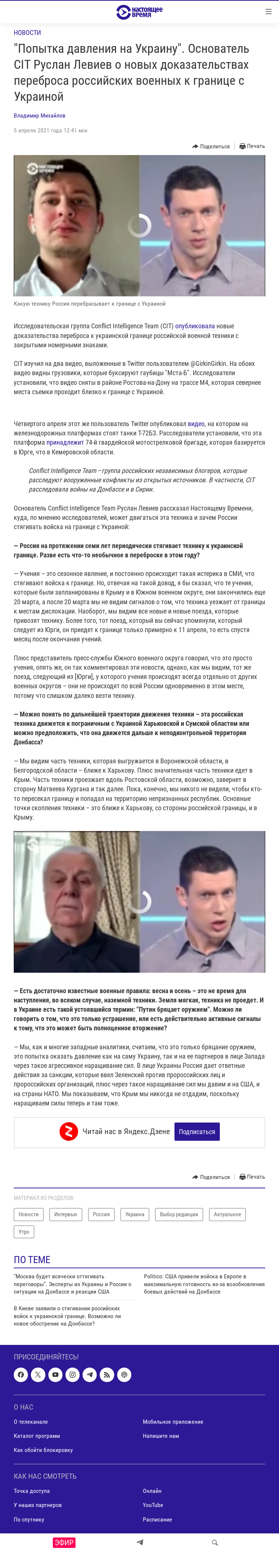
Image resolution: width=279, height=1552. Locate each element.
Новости (27, 32)
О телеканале (31, 1419)
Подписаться (197, 1132)
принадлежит (66, 442)
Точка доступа (32, 1488)
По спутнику (29, 1517)
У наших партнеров (38, 1503)
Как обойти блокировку (43, 1447)
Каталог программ (37, 1433)
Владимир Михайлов (39, 115)
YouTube (153, 1503)
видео (196, 424)
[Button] (211, 146)
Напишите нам (161, 1433)
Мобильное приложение (173, 1419)
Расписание (157, 1517)
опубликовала (195, 326)
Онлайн (152, 1488)
